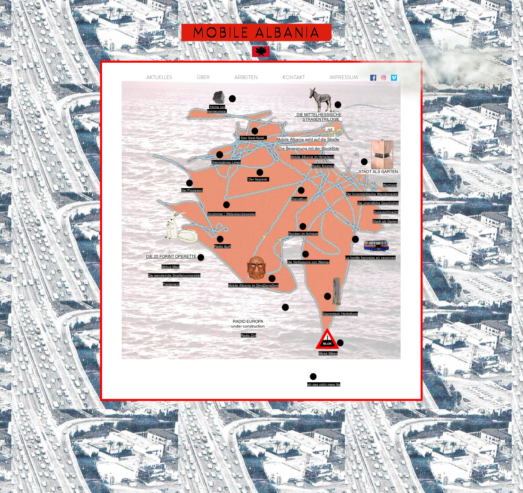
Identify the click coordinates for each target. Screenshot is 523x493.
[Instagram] (373, 78)
